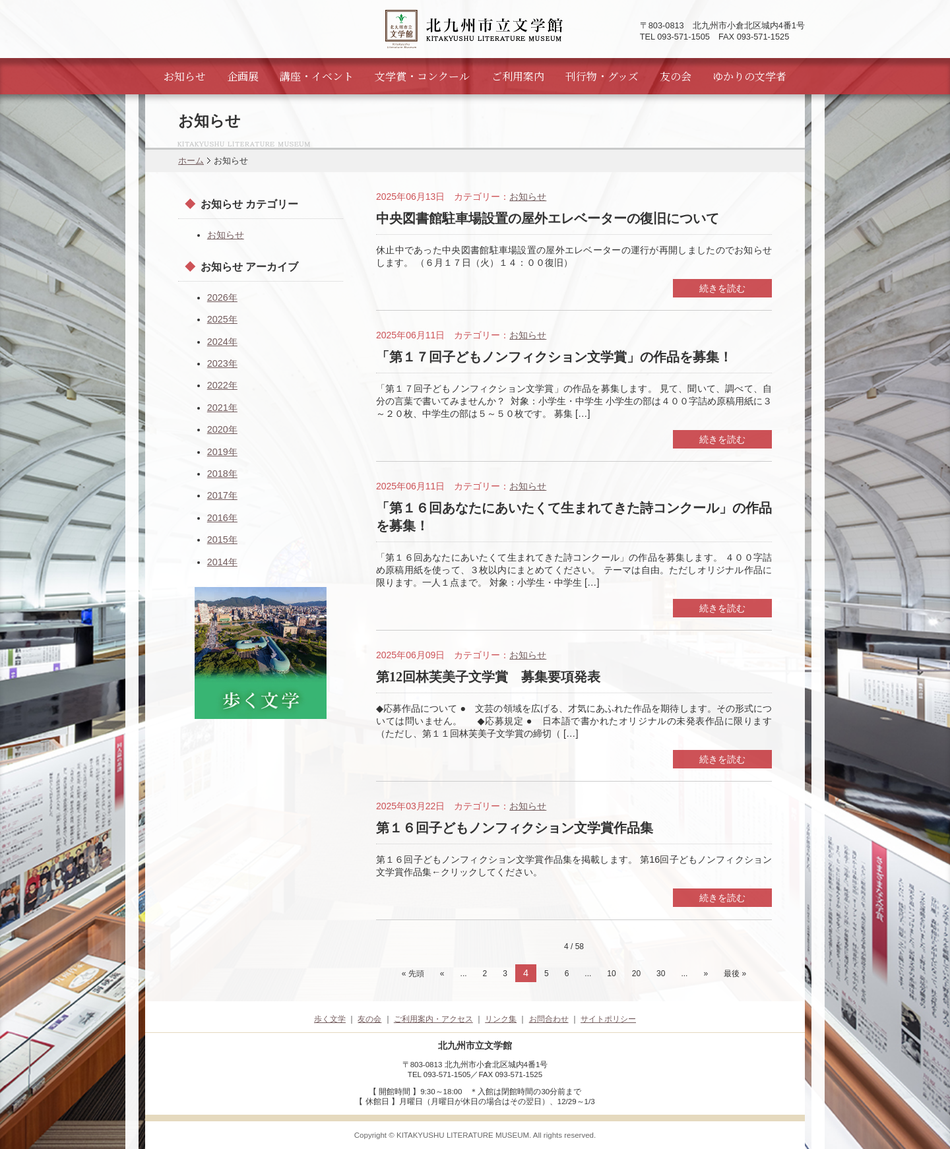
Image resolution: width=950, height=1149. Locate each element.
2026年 (222, 297)
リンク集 (501, 1019)
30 (660, 973)
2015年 (222, 539)
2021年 (222, 407)
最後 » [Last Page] (735, 973)
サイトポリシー (608, 1019)
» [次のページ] (705, 973)
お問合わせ (549, 1019)
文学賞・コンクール (422, 76)
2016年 (222, 517)
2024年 (222, 341)
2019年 (222, 452)
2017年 (222, 495)
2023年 (222, 363)
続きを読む (722, 288)
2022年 (222, 385)
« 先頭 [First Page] (413, 973)
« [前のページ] (442, 973)
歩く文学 (330, 1019)
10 (611, 973)
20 (636, 973)
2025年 (222, 319)
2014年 (222, 562)
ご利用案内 (517, 76)
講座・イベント (317, 76)
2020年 (222, 429)
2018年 (222, 473)
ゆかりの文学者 (749, 76)
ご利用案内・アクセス (433, 1019)
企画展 (243, 76)
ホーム (191, 161)
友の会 (675, 76)
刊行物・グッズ (602, 76)
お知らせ (185, 76)
